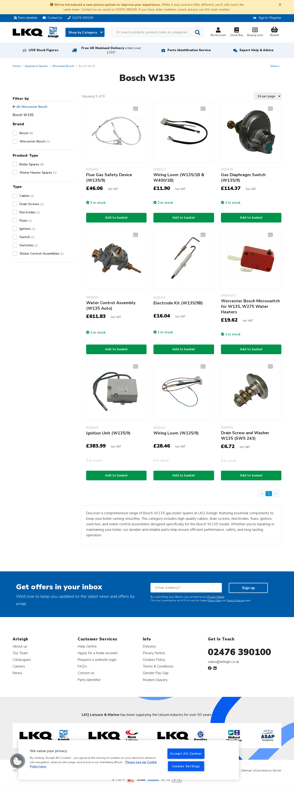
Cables (27, 196)
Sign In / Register (270, 18)
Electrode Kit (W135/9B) (178, 303)
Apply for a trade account (98, 653)
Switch (27, 237)
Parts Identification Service (189, 50)
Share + (275, 66)
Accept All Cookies (186, 753)
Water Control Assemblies (42, 253)
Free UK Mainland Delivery (111, 50)
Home (16, 66)
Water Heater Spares (38, 172)
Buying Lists (255, 32)
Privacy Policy (215, 600)
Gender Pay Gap (156, 672)
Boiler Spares (32, 164)
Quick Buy (237, 32)
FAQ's (82, 666)
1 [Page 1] (269, 493)
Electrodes (30, 212)
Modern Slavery (155, 679)
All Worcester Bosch (30, 107)
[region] (128, 760)
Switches (29, 245)
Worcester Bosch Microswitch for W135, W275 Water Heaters (250, 306)
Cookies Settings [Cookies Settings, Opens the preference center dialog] (186, 766)
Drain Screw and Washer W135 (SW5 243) (245, 435)
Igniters (27, 229)
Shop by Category (85, 32)
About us (20, 646)
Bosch (26, 133)
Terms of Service (235, 600)
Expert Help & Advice (257, 50)
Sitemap (246, 770)
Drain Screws (32, 204)
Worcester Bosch (63, 66)
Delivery (149, 646)
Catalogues (22, 659)
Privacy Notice (215, 597)
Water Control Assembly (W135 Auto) (111, 305)
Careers (19, 666)
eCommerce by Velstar (267, 770)
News (17, 672)
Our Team (20, 653)
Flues (26, 220)
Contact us (86, 672)
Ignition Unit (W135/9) (108, 433)
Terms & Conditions (158, 666)
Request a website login (97, 659)
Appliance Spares (36, 66)
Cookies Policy (154, 659)
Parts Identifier (26, 18)
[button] (17, 761)
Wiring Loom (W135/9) (176, 433)
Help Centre (87, 646)
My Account (218, 32)
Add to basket (116, 217)
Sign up (248, 587)
